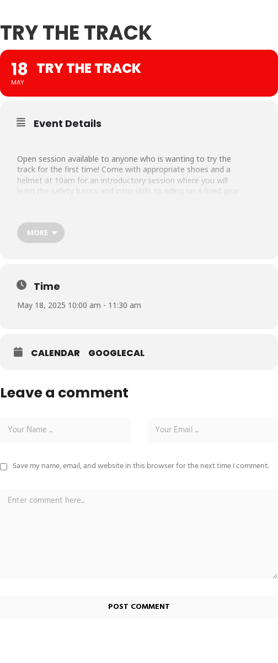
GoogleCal (116, 353)
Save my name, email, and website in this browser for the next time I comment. (141, 466)
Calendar (55, 353)
